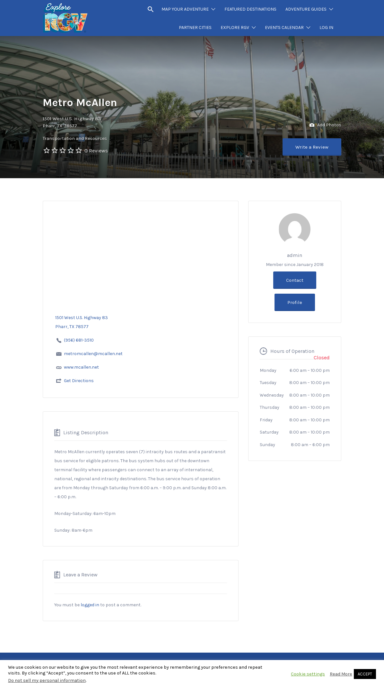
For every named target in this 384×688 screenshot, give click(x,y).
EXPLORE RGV (235, 27)
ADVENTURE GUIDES (306, 9)
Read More (341, 674)
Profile (294, 302)
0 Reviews (96, 151)
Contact (294, 280)
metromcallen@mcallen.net (93, 353)
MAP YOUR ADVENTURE (185, 9)
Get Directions (79, 380)
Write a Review (311, 147)
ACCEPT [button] (365, 674)
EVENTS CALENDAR (284, 27)
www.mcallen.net (81, 367)
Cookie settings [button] (308, 674)
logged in (90, 605)
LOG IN (326, 27)
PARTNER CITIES (195, 27)
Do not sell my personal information (47, 680)
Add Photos (325, 125)
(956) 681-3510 (79, 340)
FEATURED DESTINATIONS (250, 9)
